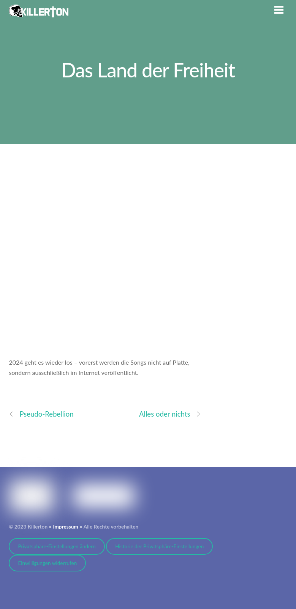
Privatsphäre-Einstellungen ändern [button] (56, 546)
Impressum (65, 527)
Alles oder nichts (170, 414)
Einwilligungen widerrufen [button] (47, 563)
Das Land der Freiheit (148, 70)
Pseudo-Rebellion (41, 414)
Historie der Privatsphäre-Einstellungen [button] (159, 546)
